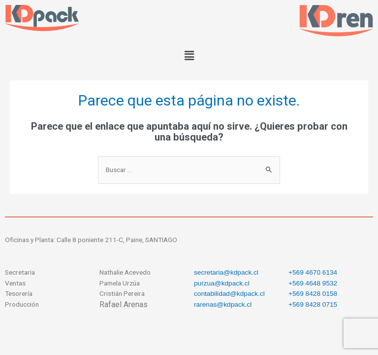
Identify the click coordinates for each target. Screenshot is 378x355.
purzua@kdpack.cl (222, 283)
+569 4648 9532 (312, 283)
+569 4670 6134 (312, 272)
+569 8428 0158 (312, 293)
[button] (189, 55)
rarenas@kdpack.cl (223, 304)
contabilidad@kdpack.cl (229, 293)
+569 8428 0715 (312, 304)
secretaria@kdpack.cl (226, 272)
